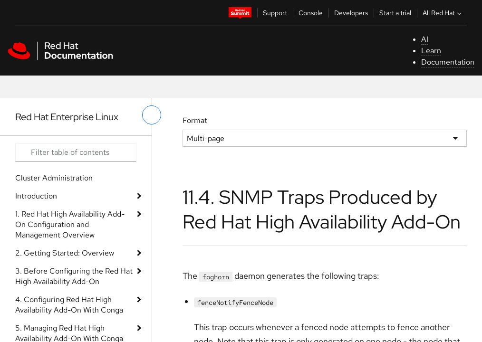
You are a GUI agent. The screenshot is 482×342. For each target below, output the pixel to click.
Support (275, 13)
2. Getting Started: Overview (64, 253)
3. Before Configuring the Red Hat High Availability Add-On (74, 276)
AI (424, 39)
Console (311, 13)
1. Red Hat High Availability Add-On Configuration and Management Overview (70, 224)
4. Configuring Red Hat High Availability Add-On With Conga (69, 304)
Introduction (36, 196)
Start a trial (395, 13)
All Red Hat (443, 13)
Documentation (447, 62)
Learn (431, 51)
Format (195, 120)
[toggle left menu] (151, 114)
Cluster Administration (54, 178)
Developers (351, 13)
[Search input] (75, 152)
